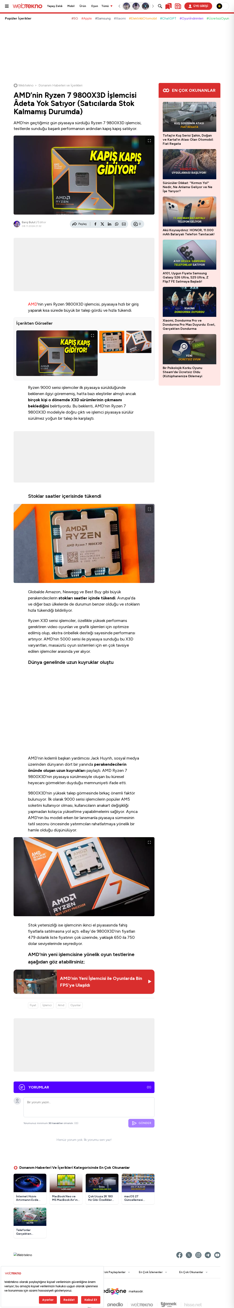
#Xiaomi (120, 18)
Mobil (71, 6)
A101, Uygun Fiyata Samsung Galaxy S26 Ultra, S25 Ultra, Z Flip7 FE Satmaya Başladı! (185, 277)
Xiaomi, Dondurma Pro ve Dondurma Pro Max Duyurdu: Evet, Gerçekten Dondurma (189, 324)
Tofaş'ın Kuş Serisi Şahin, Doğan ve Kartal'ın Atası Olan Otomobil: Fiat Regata (188, 139)
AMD (32, 305)
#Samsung (103, 18)
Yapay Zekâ (54, 6)
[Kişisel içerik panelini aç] (178, 6)
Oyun (94, 6)
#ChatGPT (168, 18)
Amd (61, 1006)
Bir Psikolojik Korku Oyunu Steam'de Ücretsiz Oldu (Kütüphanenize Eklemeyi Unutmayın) (182, 372)
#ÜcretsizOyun (218, 18)
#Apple (86, 18)
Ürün (83, 6)
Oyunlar (75, 1006)
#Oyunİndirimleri (191, 18)
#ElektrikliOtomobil (143, 18)
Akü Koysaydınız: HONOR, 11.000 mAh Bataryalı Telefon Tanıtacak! (188, 232)
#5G (74, 18)
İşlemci (47, 1006)
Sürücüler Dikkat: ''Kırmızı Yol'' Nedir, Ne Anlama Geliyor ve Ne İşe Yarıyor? (187, 187)
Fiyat (33, 1006)
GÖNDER (141, 1124)
